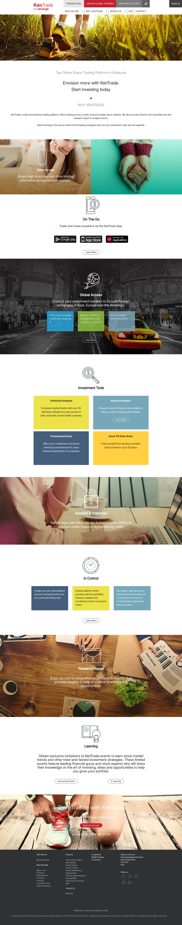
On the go (40, 873)
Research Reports (44, 886)
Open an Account (91, 825)
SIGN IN (175, 3)
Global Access (42, 875)
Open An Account (129, 3)
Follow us (125, 872)
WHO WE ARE (72, 11)
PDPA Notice (79, 910)
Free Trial (124, 862)
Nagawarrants (71, 873)
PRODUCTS (116, 11)
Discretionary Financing (75, 881)
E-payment (96, 854)
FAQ (131, 11)
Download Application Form (132, 857)
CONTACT (141, 11)
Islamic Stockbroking (74, 870)
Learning (40, 881)
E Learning (116, 781)
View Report (91, 702)
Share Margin (71, 862)
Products (69, 854)
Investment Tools (43, 883)
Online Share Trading (74, 860)
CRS (105, 910)
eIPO (67, 883)
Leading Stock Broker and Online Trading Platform (113, 915)
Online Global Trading (100, 3)
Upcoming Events (66, 781)
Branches (69, 893)
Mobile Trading (98, 857)
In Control (40, 878)
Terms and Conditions (94, 910)
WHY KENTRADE (94, 11)
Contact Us (70, 888)
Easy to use (41, 870)
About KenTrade (43, 860)
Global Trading (71, 865)
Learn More (91, 252)
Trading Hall (73, 3)
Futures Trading (72, 868)
